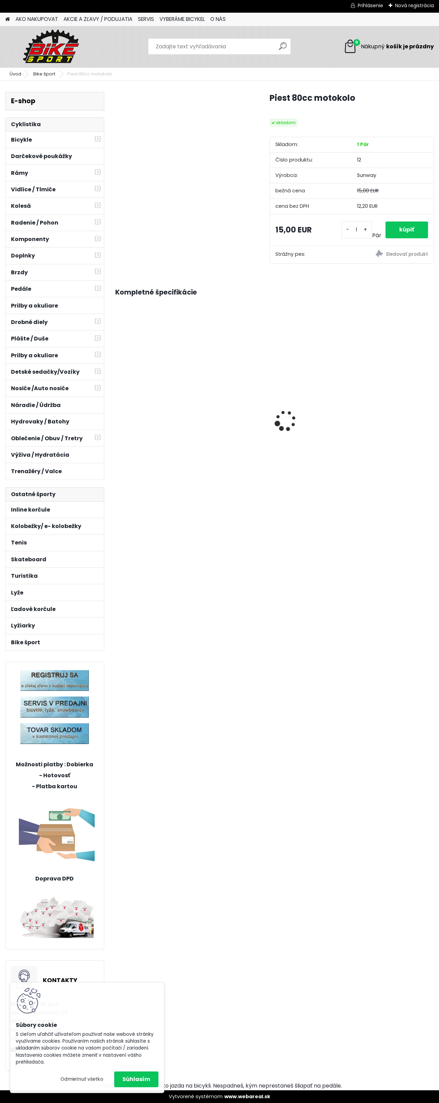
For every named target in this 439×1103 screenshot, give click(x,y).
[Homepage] (7, 19)
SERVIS (146, 19)
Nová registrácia (414, 5)
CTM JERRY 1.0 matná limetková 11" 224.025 (148, 391)
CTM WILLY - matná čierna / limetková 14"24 (314, 365)
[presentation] (119, 409)
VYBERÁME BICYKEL (182, 19)
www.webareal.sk (247, 1096)
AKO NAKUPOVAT (36, 19)
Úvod (15, 74)
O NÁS (218, 19)
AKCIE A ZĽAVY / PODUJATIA (97, 19)
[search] (283, 49)
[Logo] (52, 46)
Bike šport (44, 74)
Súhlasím (136, 1079)
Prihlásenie (370, 5)
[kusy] (356, 230)
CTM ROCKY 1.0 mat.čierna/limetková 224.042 (230, 392)
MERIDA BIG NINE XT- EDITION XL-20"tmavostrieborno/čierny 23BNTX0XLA (391, 412)
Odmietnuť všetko (81, 1079)
